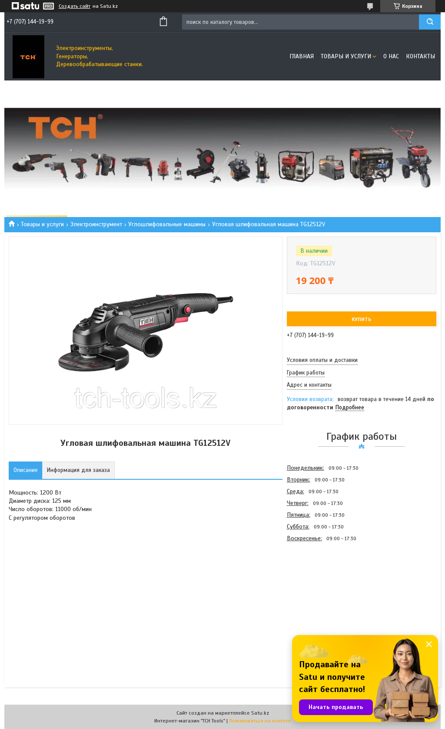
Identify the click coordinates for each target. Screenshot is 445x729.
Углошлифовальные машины (167, 224)
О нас (391, 56)
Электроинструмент (96, 224)
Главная (301, 56)
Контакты (420, 56)
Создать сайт (74, 6)
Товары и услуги (346, 56)
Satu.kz (260, 713)
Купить (361, 319)
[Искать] (430, 22)
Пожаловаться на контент (260, 721)
